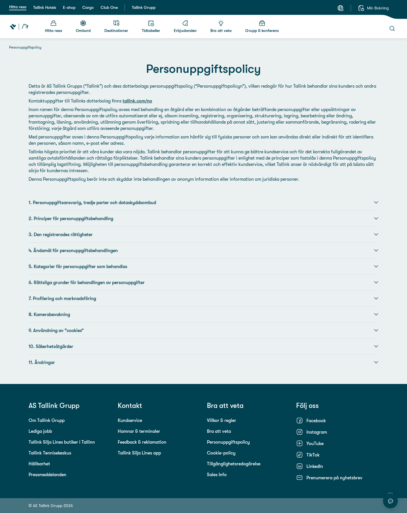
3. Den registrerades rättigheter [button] (203, 234)
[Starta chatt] (390, 501)
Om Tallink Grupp (47, 420)
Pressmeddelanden (47, 474)
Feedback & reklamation (142, 442)
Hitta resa (17, 7)
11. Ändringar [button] (203, 362)
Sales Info (217, 474)
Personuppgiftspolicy (228, 442)
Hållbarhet (39, 463)
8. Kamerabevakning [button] (203, 314)
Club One (109, 7)
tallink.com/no (137, 100)
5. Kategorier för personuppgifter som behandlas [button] (203, 266)
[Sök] (392, 28)
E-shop (69, 7)
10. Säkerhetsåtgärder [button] (203, 346)
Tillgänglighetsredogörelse (233, 463)
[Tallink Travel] (19, 26)
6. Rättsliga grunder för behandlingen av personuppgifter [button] (203, 282)
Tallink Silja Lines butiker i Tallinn (62, 442)
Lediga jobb (40, 431)
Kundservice (130, 420)
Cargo (88, 7)
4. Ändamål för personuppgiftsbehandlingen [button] (203, 250)
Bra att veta (219, 431)
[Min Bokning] (373, 8)
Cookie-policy (221, 452)
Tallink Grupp (143, 7)
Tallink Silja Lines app (139, 452)
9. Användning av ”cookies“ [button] (203, 330)
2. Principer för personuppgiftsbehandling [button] (203, 218)
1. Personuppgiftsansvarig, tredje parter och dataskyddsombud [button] (203, 202)
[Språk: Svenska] (340, 8)
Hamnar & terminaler (139, 431)
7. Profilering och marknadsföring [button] (203, 298)
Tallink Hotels (44, 7)
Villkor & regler (221, 420)
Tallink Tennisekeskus (50, 452)
